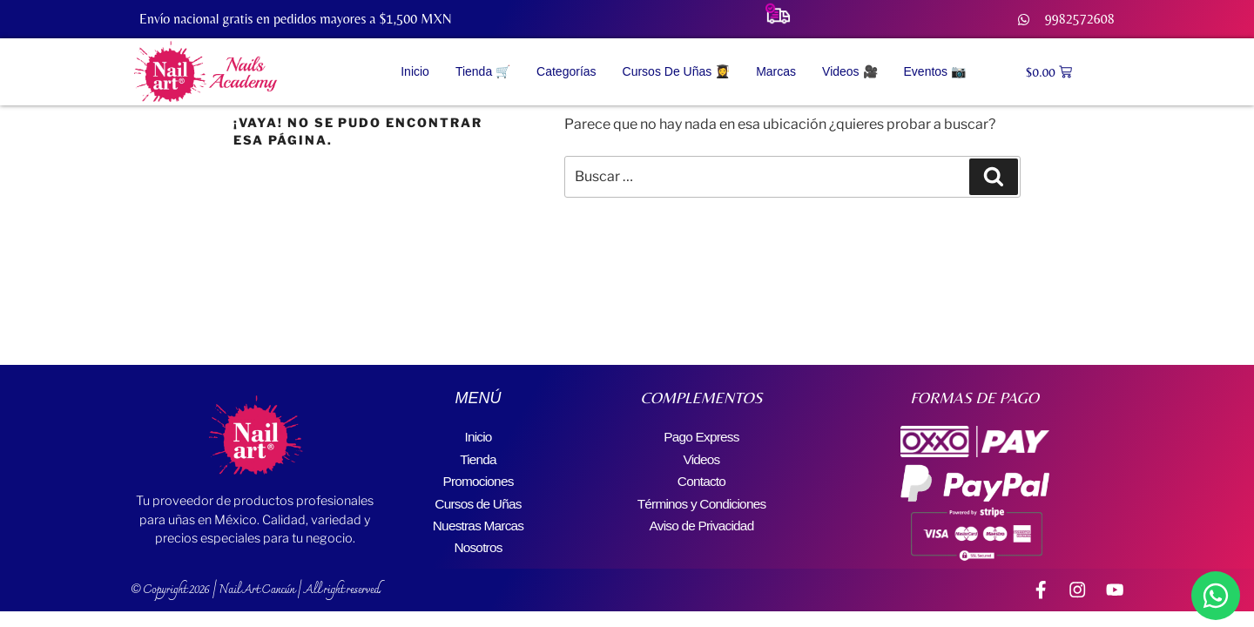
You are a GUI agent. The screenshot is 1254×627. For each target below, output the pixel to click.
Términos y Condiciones (701, 498)
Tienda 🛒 (482, 71)
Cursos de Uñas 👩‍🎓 (677, 71)
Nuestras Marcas (478, 519)
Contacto (702, 477)
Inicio (415, 71)
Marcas (776, 71)
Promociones (479, 477)
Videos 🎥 (849, 71)
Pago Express (701, 435)
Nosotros (478, 540)
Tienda (478, 456)
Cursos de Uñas (478, 498)
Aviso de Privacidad (701, 519)
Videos (702, 456)
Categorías (566, 71)
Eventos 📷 (935, 71)
